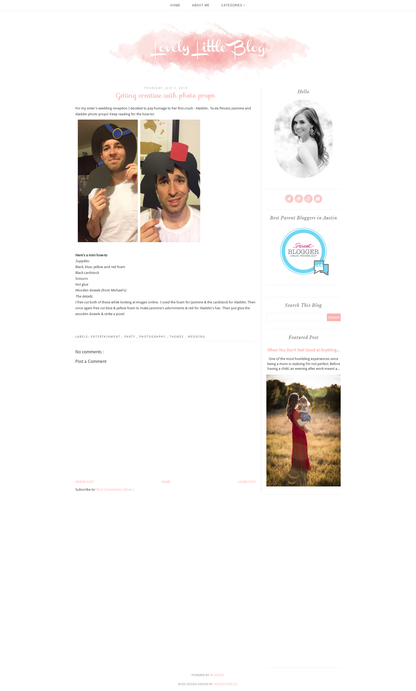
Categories (233, 5)
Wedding (196, 336)
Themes (177, 336)
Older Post (247, 482)
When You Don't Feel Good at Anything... (303, 350)
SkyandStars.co (225, 684)
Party (130, 336)
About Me (201, 5)
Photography (153, 336)
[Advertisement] (303, 579)
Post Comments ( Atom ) (115, 489)
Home (175, 5)
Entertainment (106, 336)
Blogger (217, 675)
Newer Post (84, 482)
